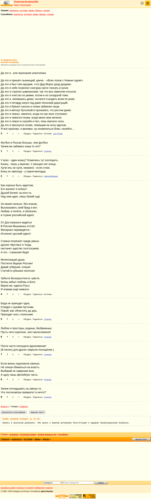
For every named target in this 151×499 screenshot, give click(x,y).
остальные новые (28, 434)
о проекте (30, 488)
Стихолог (47, 151)
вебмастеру (40, 488)
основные (14, 434)
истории (24, 10)
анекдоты (14, 10)
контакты (20, 488)
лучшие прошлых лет (47, 434)
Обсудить (27, 134)
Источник (47, 134)
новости (49, 488)
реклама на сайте (8, 488)
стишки (46, 10)
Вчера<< (5, 406)
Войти (16, 5)
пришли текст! (141, 439)
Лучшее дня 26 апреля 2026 (26, 2)
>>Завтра (23, 406)
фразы (38, 10)
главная (5, 439)
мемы (31, 10)
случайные (63, 434)
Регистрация (25, 5)
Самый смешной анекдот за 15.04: (21, 419)
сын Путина (58, 134)
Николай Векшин (51, 176)
